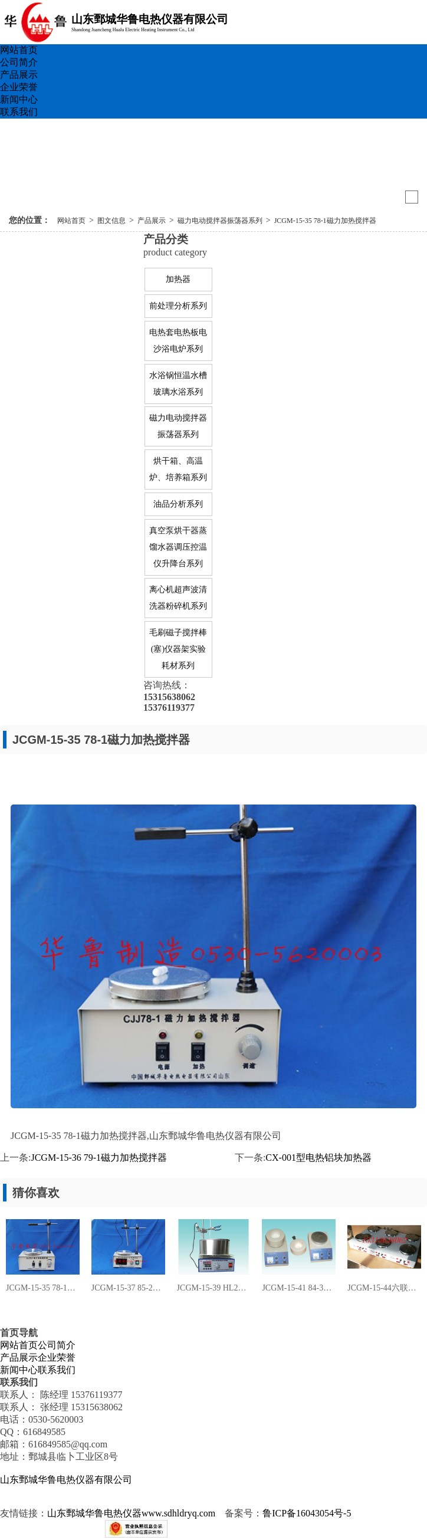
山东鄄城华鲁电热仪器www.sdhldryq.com (131, 1513)
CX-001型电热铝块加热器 (318, 1157)
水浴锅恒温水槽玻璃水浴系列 (178, 383)
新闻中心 (19, 99)
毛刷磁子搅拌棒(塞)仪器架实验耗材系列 (178, 649)
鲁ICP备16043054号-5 (306, 1513)
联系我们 (19, 112)
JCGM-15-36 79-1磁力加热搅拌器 (99, 1157)
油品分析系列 (178, 504)
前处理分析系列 (178, 305)
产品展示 (19, 75)
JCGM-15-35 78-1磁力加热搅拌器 (325, 220)
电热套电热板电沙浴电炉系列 (178, 340)
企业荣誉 (19, 87)
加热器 (178, 279)
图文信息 (111, 220)
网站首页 (19, 50)
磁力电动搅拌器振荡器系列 (220, 220)
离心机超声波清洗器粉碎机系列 (178, 597)
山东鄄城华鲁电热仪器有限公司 (66, 1480)
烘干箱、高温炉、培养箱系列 (178, 469)
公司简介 (19, 62)
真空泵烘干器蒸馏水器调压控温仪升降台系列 (178, 547)
